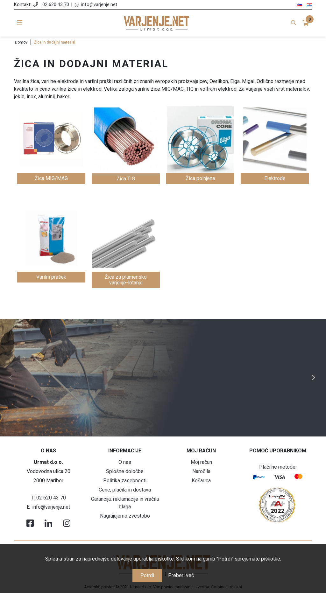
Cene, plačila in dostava (125, 490)
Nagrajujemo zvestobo (125, 516)
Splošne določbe (125, 471)
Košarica (201, 481)
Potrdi (147, 575)
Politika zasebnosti (124, 481)
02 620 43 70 (55, 4)
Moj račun (201, 462)
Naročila (201, 471)
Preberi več (181, 575)
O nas (124, 462)
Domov (21, 42)
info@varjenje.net (99, 4)
